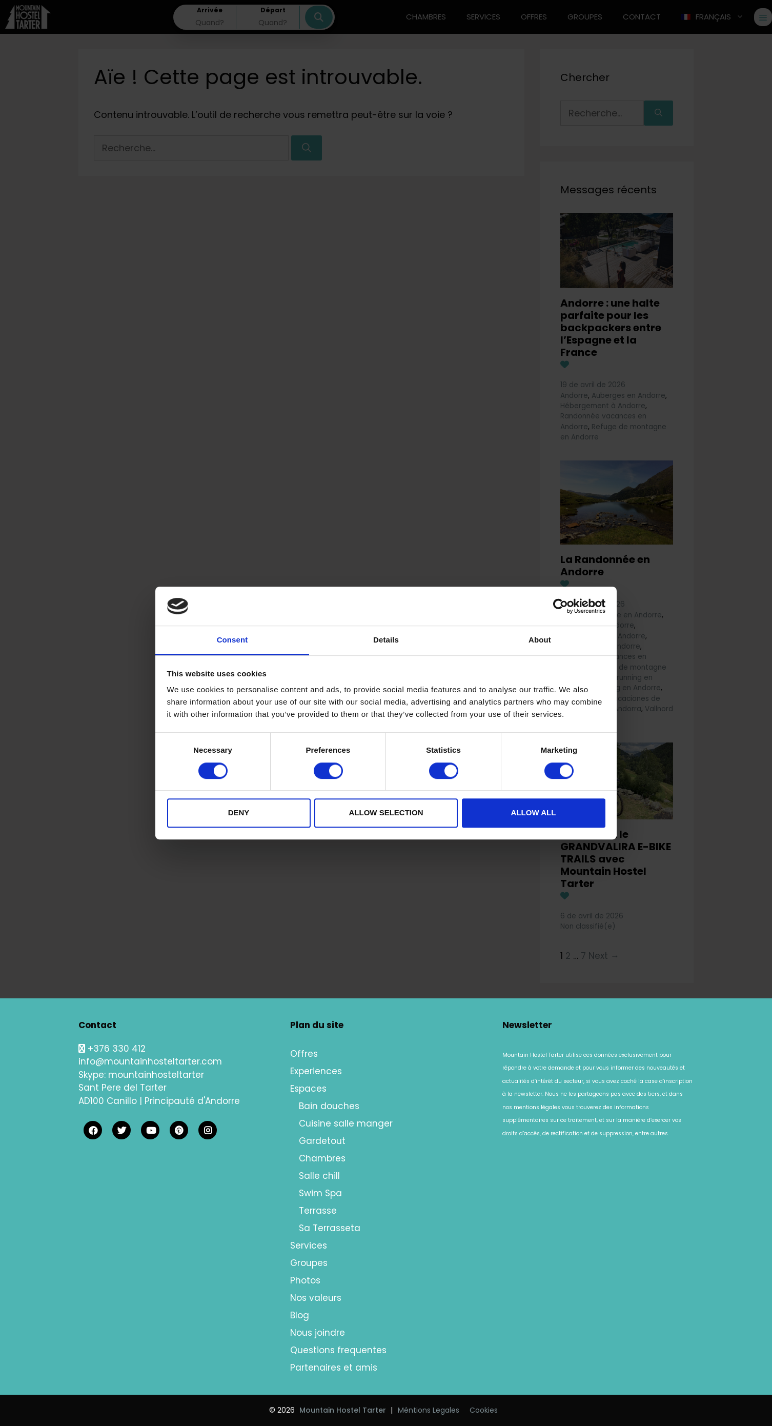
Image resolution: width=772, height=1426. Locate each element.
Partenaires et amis (333, 1367)
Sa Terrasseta (329, 1228)
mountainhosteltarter (156, 1075)
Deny (239, 812)
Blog (299, 1315)
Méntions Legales (428, 1410)
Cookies (484, 1410)
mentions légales (537, 1107)
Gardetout (322, 1141)
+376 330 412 (112, 1048)
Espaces (308, 1088)
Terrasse (318, 1210)
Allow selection (386, 812)
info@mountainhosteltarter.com (150, 1061)
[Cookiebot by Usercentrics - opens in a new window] (560, 606)
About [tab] (540, 640)
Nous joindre (317, 1333)
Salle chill (319, 1176)
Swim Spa (320, 1193)
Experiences (316, 1071)
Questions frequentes (338, 1350)
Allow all (533, 812)
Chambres (322, 1158)
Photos (305, 1280)
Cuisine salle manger (346, 1123)
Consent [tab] (232, 640)
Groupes (309, 1263)
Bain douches (329, 1106)
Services (308, 1245)
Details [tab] (386, 640)
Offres (304, 1054)
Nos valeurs (315, 1298)
